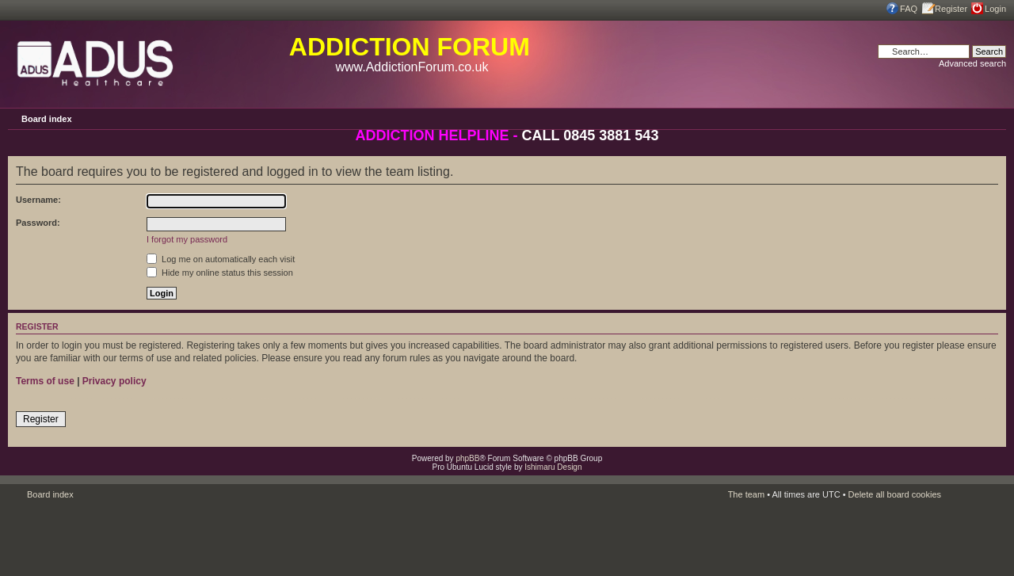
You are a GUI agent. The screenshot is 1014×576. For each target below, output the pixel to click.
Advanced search (972, 63)
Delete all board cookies (894, 494)
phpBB (467, 458)
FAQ (908, 8)
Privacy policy (114, 381)
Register (951, 8)
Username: (38, 199)
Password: (38, 222)
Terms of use (45, 381)
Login (995, 8)
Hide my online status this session (220, 272)
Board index (46, 119)
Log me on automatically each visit (221, 259)
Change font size (994, 118)
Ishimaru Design (552, 467)
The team (746, 494)
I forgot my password (187, 239)
